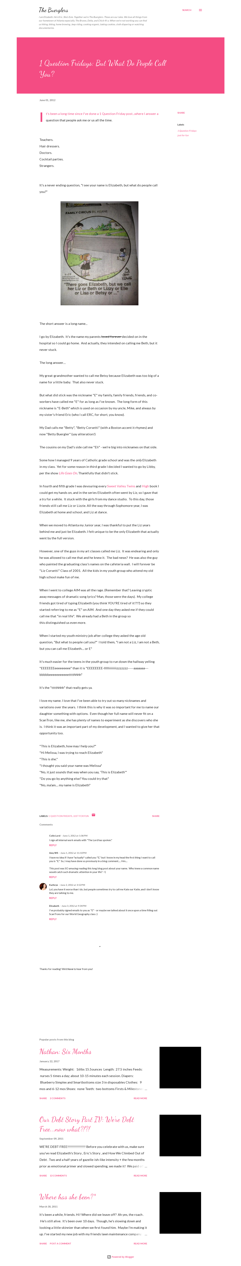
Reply (53, 845)
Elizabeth (54, 905)
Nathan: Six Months (65, 1051)
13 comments (58, 1175)
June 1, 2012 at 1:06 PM (75, 835)
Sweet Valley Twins (121, 486)
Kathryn (53, 884)
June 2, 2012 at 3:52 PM (72, 884)
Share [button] (181, 112)
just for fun (183, 135)
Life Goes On (68, 473)
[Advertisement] (94, 997)
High (146, 486)
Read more (140, 1098)
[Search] (186, 10)
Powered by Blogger (120, 1256)
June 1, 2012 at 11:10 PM (74, 852)
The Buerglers (53, 9)
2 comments (57, 1098)
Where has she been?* (67, 1197)
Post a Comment (60, 1243)
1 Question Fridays (186, 130)
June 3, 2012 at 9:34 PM (74, 905)
